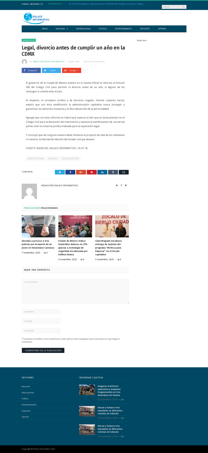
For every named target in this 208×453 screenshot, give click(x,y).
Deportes (145, 25)
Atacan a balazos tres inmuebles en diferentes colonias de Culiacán (110, 408)
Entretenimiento (123, 25)
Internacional (83, 25)
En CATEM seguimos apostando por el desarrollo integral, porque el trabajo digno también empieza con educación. (104, 3)
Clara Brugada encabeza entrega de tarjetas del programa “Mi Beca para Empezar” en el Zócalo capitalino (108, 245)
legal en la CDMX (70, 156)
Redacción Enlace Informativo (48, 59)
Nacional (60, 25)
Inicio (45, 25)
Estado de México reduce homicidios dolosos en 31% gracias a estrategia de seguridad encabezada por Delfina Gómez (73, 245)
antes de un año (36, 156)
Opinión (162, 25)
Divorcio (52, 156)
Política (103, 25)
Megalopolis (29, 37)
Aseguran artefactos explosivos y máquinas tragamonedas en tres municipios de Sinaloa (109, 388)
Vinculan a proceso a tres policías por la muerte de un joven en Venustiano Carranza (38, 241)
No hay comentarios (93, 59)
